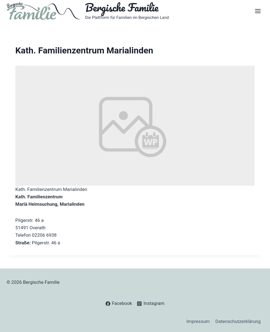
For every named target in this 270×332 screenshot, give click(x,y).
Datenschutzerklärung (237, 321)
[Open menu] (257, 11)
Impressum (198, 321)
